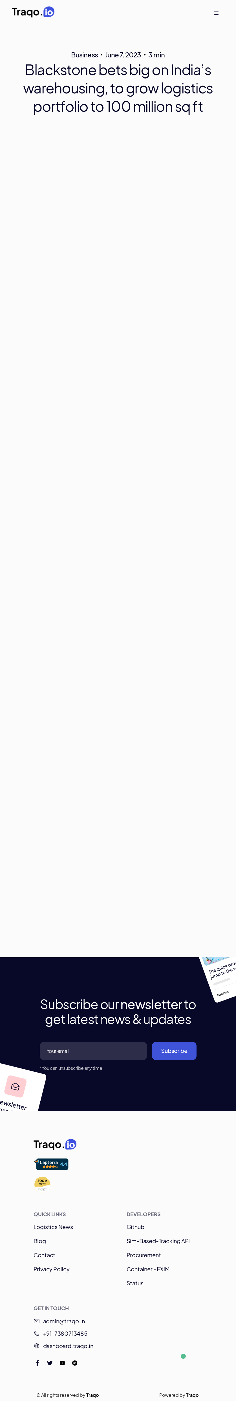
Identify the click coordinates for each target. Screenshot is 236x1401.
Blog (40, 1240)
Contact (45, 1254)
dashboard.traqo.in (68, 1345)
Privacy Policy (52, 1268)
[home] (33, 13)
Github (135, 1226)
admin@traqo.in (64, 1320)
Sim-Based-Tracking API (158, 1240)
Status (135, 1282)
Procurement (144, 1254)
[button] (216, 13)
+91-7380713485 (65, 1333)
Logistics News (53, 1226)
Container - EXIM (148, 1268)
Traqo (92, 1395)
